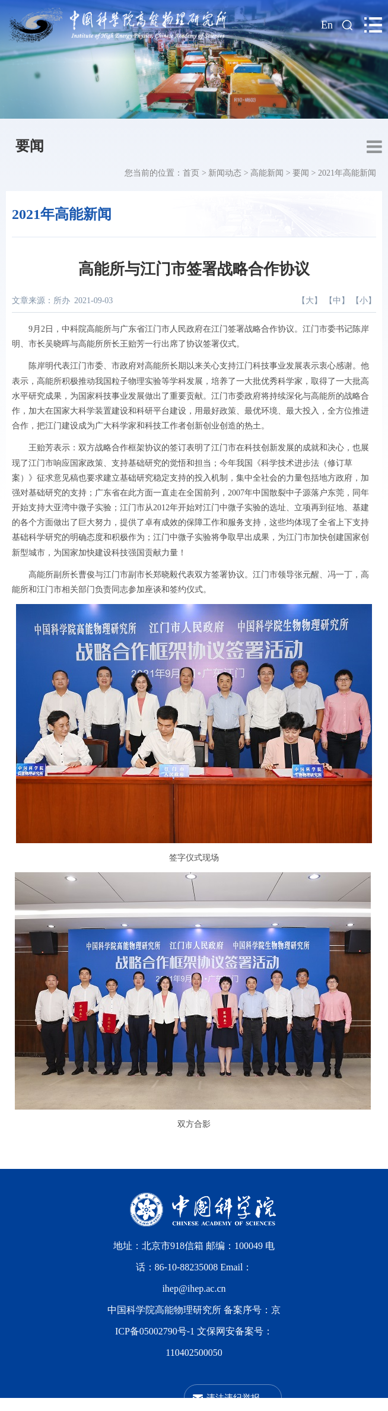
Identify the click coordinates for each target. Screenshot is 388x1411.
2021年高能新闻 (347, 173)
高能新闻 (267, 173)
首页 (191, 173)
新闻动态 (224, 173)
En (327, 25)
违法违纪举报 (233, 1398)
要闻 (29, 146)
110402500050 (194, 1353)
